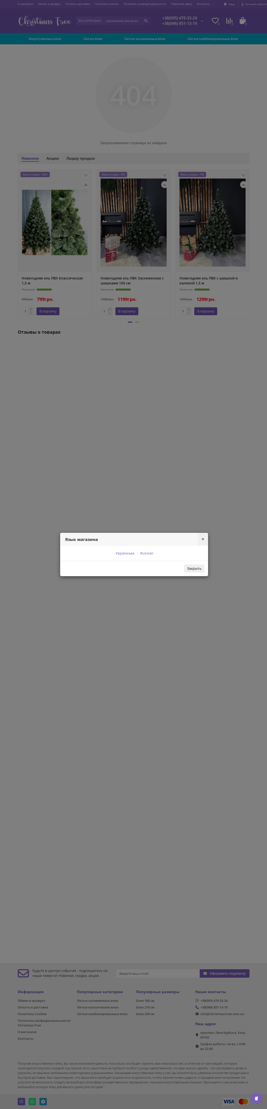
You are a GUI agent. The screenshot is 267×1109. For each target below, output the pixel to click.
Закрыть (194, 568)
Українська (124, 553)
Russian (146, 553)
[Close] (203, 539)
